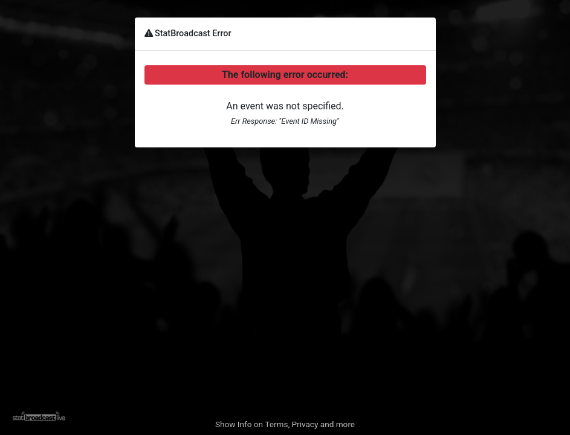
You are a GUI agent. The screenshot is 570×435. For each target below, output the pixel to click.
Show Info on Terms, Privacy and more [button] (285, 424)
